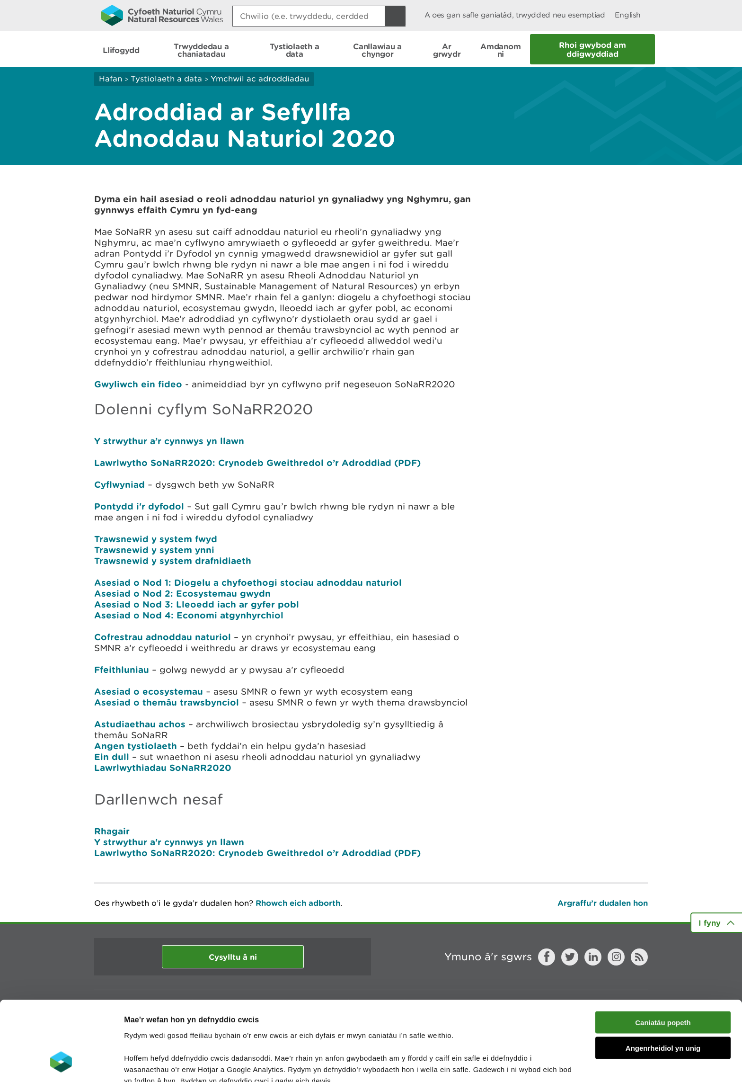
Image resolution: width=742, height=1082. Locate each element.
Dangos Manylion (526, 1063)
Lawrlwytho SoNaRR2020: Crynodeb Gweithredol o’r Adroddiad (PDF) (257, 462)
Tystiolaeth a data (166, 78)
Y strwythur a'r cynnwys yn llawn (169, 842)
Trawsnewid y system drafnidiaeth (172, 560)
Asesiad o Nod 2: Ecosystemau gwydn (182, 593)
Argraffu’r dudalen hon (602, 902)
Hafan (110, 78)
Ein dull (111, 756)
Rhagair (112, 831)
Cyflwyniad (119, 484)
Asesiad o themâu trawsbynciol (166, 702)
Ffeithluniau (121, 669)
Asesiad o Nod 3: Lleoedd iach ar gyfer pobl (196, 604)
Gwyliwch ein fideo (138, 384)
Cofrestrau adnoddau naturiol (162, 637)
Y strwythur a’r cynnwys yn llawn (170, 441)
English (628, 14)
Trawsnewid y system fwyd (155, 539)
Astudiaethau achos (140, 724)
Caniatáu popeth (663, 952)
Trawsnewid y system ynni (154, 550)
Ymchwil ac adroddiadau (260, 78)
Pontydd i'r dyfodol (139, 506)
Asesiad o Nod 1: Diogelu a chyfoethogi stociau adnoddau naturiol (248, 582)
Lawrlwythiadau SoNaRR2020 (162, 767)
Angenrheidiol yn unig (663, 978)
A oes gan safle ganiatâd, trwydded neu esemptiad (514, 14)
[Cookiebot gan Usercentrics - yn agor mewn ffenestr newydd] (61, 1063)
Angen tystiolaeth (135, 746)
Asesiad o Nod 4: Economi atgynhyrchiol (188, 615)
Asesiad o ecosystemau (148, 691)
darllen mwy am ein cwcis (190, 1032)
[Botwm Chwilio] (395, 16)
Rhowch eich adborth (298, 902)
